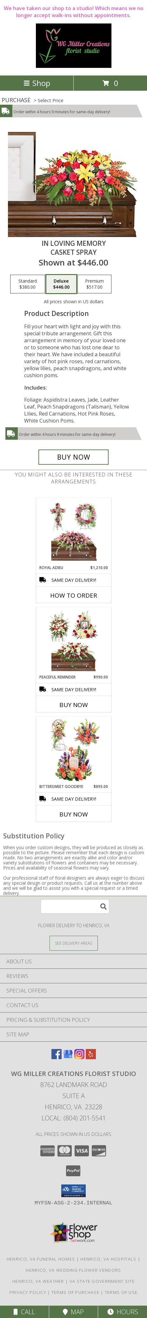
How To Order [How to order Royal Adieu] (73, 595)
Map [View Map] (73, 1312)
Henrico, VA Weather (38, 1281)
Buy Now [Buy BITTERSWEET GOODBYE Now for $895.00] (73, 814)
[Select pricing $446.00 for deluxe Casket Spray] (61, 284)
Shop (36, 83)
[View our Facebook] (56, 1057)
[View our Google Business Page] (68, 1057)
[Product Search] (75, 906)
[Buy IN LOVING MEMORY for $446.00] (73, 457)
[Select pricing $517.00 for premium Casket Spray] (94, 284)
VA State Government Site (102, 1281)
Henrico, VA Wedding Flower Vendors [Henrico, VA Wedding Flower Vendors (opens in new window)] (73, 1270)
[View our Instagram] (79, 1057)
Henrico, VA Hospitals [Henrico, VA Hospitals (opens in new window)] (108, 1259)
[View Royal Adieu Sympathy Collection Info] (73, 531)
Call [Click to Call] (24, 1312)
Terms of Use (121, 1292)
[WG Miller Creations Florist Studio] (73, 66)
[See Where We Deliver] (74, 943)
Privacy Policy (28, 1292)
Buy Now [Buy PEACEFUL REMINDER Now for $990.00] (73, 705)
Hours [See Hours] (122, 1312)
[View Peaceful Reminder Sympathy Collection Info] (73, 641)
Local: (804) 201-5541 (74, 1118)
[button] (73, 1190)
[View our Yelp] (91, 1057)
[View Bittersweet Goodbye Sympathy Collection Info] (73, 750)
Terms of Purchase (75, 1292)
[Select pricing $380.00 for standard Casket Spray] (27, 284)
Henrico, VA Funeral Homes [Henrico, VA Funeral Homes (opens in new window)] (41, 1259)
